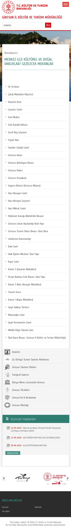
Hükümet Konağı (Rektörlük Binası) (24, 216)
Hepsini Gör (12, 452)
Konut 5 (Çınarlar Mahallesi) (20, 269)
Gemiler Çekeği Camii (17, 148)
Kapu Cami (12, 262)
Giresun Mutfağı (16, 405)
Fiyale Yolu (12, 140)
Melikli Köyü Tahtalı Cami (19, 330)
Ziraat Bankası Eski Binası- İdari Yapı (25, 277)
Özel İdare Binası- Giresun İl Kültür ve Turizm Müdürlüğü (35, 338)
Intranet (5, 507)
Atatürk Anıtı (13, 102)
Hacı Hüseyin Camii (16, 193)
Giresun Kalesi (14, 170)
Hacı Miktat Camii (15, 208)
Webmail (38, 507)
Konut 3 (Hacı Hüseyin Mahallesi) (23, 284)
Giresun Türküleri (17, 390)
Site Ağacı (6, 511)
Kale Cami (11, 246)
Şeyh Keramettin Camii (18, 322)
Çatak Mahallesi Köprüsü (19, 94)
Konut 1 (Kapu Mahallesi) (19, 300)
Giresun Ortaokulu (16, 178)
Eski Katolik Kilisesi (16, 125)
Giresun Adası (13, 155)
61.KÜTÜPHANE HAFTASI (35, 445)
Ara (48, 25)
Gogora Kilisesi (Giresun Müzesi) (22, 186)
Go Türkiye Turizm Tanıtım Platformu (26, 359)
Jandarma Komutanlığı (18, 239)
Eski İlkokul (12, 117)
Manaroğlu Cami (14, 315)
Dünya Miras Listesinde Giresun (24, 382)
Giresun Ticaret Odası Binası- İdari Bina (26, 231)
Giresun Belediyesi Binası (19, 163)
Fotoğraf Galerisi (16, 374)
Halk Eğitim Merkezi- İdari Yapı (22, 254)
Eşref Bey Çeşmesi (16, 132)
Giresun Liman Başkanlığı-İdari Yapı (24, 224)
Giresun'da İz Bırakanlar (20, 397)
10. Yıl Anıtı (12, 87)
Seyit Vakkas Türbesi (17, 307)
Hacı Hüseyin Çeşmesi (17, 201)
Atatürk (12, 352)
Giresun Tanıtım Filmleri (20, 367)
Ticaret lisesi (13, 292)
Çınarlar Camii (13, 109)
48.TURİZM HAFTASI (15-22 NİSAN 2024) (41, 437)
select (43, 25)
